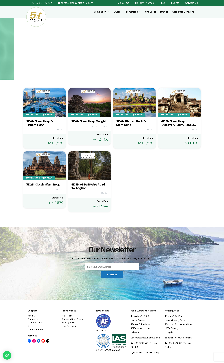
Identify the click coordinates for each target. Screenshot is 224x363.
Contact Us (191, 3)
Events (175, 3)
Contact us (33, 319)
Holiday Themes (144, 3)
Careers (31, 325)
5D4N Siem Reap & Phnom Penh (39, 123)
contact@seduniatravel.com (77, 3)
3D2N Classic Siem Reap (43, 184)
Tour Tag (110, 51)
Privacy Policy (68, 322)
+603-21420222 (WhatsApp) (145, 352)
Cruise (116, 11)
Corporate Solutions (183, 11)
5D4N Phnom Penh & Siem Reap (131, 123)
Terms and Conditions (72, 319)
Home (99, 51)
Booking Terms (69, 325)
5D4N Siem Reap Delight (88, 121)
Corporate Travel (36, 329)
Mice (162, 3)
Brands (164, 11)
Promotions (133, 11)
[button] (7, 355)
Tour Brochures (35, 322)
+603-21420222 (43, 3)
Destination (101, 11)
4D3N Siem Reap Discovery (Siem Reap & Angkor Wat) (177, 125)
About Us (123, 3)
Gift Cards (150, 11)
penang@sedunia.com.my (178, 337)
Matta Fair (67, 315)
